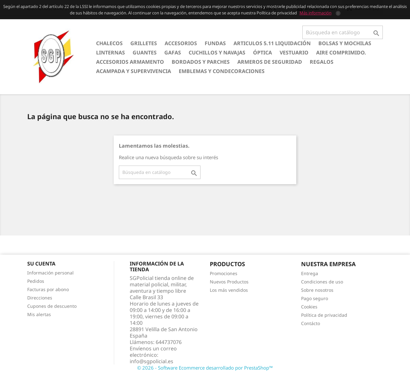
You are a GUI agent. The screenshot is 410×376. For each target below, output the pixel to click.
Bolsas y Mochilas (344, 43)
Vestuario (294, 52)
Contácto (310, 323)
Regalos (321, 61)
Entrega (309, 273)
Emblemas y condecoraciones (222, 71)
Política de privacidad (324, 315)
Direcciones (39, 298)
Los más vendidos (229, 290)
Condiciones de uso (322, 282)
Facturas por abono (48, 289)
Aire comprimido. (341, 52)
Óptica (262, 52)
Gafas (172, 52)
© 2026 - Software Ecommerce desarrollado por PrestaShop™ (205, 367)
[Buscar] (342, 32)
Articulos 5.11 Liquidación (272, 43)
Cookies (309, 307)
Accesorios (181, 43)
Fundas (215, 43)
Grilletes (143, 43)
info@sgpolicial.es (151, 361)
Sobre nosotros (317, 290)
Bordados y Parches (201, 61)
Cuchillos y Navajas (217, 52)
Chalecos (109, 43)
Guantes (145, 52)
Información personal (50, 273)
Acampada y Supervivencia (133, 71)
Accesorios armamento (130, 61)
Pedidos (35, 281)
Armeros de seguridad (269, 61)
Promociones (223, 273)
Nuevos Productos (229, 282)
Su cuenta (41, 263)
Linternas (110, 52)
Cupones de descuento (52, 306)
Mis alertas (39, 314)
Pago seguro (314, 298)
